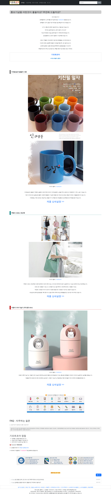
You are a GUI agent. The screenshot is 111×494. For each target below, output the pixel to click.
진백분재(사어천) (55, 487)
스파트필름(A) (83, 487)
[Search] (88, 2)
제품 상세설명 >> (55, 201)
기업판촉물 (28, 2)
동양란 (43, 487)
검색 (99, 2)
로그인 (48, 2)
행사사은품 (35, 2)
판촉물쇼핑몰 (42, 2)
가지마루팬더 (64, 487)
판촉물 (22, 2)
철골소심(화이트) (35, 487)
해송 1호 (28, 487)
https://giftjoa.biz (24, 447)
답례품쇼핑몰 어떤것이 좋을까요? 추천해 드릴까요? (28, 482)
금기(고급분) (21, 487)
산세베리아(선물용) (74, 487)
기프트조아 (61, 20)
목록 (98, 475)
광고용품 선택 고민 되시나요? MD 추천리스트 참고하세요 (29, 479)
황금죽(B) (90, 487)
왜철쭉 (47, 487)
